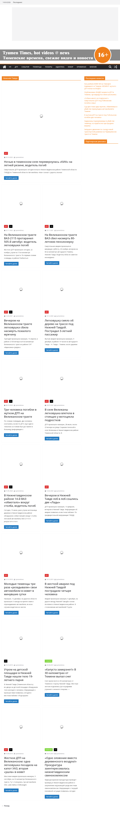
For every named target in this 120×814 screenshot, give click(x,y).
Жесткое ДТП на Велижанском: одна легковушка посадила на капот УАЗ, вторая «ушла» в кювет (20, 765)
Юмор (70, 67)
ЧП (10, 67)
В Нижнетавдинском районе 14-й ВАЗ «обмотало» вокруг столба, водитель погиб (20, 500)
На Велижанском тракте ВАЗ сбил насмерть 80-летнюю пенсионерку (61, 238)
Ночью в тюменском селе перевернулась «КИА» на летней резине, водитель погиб (38, 163)
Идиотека (60, 67)
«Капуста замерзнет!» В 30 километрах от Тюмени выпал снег (60, 673)
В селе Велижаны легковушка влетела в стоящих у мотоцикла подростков (59, 415)
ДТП (16, 67)
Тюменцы (37, 67)
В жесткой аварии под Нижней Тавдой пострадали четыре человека (60, 589)
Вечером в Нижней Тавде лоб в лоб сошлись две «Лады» (61, 498)
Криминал (81, 67)
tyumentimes (19, 157)
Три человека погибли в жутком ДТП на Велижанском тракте (20, 413)
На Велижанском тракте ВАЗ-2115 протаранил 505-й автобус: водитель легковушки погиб (20, 240)
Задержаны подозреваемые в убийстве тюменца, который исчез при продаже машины (99, 123)
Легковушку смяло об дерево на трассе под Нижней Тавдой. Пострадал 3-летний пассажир (59, 327)
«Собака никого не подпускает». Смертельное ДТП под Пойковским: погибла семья (98, 100)
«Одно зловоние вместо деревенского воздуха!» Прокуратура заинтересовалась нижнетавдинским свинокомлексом (61, 766)
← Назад (5, 806)
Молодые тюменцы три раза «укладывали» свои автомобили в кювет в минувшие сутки (20, 589)
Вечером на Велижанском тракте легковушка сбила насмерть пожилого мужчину (18, 327)
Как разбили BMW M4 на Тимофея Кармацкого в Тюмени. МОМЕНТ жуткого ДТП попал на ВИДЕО (100, 86)
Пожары (48, 67)
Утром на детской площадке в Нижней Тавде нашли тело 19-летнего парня (18, 675)
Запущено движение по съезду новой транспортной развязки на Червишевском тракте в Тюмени (100, 131)
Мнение (93, 67)
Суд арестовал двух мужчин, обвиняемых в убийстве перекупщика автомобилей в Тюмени (100, 109)
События (25, 67)
